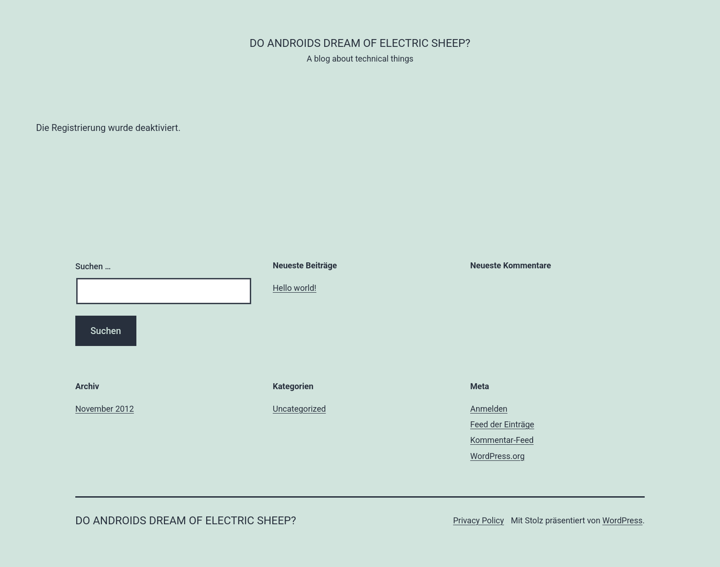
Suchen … (93, 266)
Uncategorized (299, 409)
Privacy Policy (478, 520)
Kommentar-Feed (502, 440)
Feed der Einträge (502, 424)
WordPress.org (497, 456)
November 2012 (104, 409)
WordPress (622, 520)
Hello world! (294, 288)
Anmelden (488, 409)
